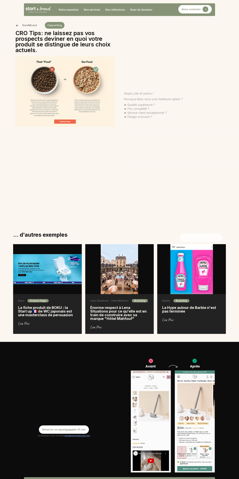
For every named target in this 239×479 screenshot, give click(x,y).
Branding (139, 300)
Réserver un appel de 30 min (64, 429)
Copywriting (54, 25)
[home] (38, 9)
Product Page (38, 300)
